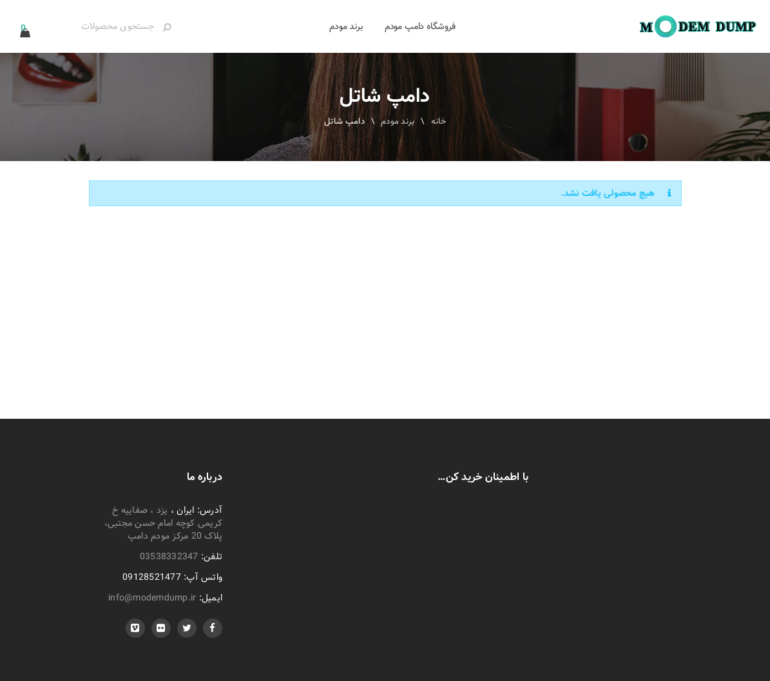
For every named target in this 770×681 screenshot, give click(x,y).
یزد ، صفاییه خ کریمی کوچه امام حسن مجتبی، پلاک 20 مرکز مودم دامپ (163, 523)
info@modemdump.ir (152, 598)
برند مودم (397, 121)
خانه (439, 121)
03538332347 (169, 556)
